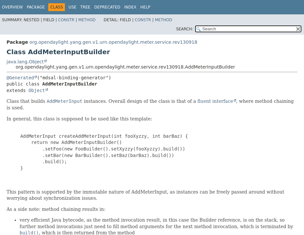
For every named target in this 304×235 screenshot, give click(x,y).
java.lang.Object (25, 61)
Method (87, 20)
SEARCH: (184, 29)
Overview (12, 7)
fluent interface (215, 101)
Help (145, 7)
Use (72, 7)
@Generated (20, 77)
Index (130, 7)
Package (36, 7)
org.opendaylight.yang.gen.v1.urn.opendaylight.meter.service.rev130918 (113, 42)
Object (36, 90)
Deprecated (107, 7)
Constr (66, 20)
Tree (85, 7)
